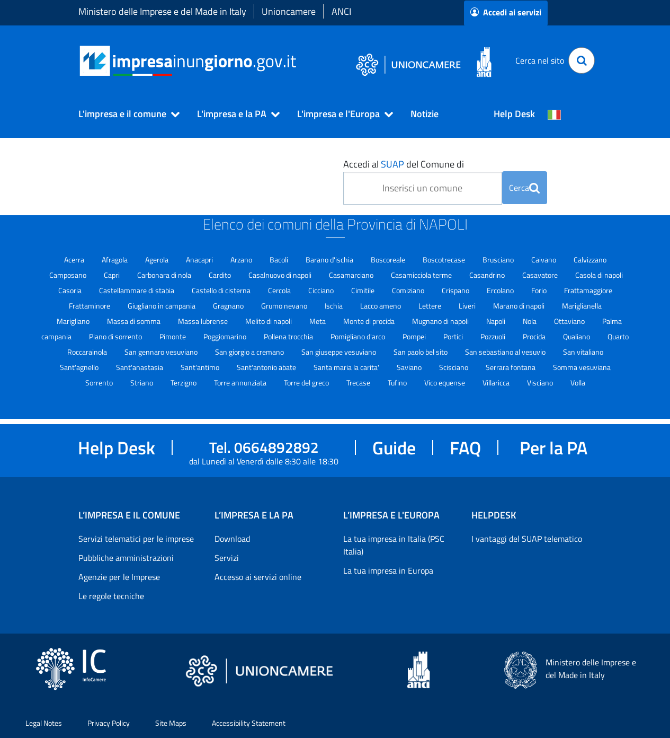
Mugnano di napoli (441, 321)
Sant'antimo (201, 367)
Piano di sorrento (116, 336)
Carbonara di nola (165, 274)
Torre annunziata (241, 382)
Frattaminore (90, 305)
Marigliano (74, 321)
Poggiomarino (225, 336)
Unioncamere (289, 11)
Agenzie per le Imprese (119, 576)
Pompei (415, 336)
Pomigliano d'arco (358, 336)
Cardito (221, 274)
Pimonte (173, 336)
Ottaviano (570, 321)
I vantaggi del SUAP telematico (526, 538)
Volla (577, 382)
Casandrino (487, 274)
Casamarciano (352, 274)
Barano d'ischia (330, 259)
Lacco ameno (381, 305)
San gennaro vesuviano (161, 351)
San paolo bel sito (421, 351)
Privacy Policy (108, 722)
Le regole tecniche (111, 596)
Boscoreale (389, 259)
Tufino (398, 382)
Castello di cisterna (222, 290)
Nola (530, 321)
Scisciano (454, 367)
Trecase (359, 382)
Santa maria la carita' (347, 367)
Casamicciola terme (422, 274)
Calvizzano (590, 259)
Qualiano (577, 336)
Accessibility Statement (248, 722)
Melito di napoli (269, 321)
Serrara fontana (511, 367)
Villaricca (497, 382)
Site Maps (170, 722)
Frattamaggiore (588, 290)
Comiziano (409, 290)
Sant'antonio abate (267, 367)
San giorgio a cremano (250, 351)
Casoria (70, 290)
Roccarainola (88, 351)
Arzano (242, 259)
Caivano (544, 259)
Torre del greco (307, 382)
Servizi (227, 557)
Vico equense (445, 382)
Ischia (334, 305)
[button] (124, 114)
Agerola (157, 259)
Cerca (524, 187)
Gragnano (229, 305)
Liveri (468, 305)
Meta (318, 321)
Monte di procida (369, 321)
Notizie (424, 114)
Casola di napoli (599, 274)
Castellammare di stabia (137, 290)
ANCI (341, 11)
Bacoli (280, 259)
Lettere (430, 305)
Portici (453, 336)
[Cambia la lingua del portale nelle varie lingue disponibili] (554, 114)
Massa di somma (134, 321)
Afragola (115, 259)
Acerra (75, 259)
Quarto (618, 336)
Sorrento (99, 382)
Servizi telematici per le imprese (136, 538)
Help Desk (514, 114)
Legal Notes (43, 722)
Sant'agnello (80, 367)
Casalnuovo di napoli (280, 274)
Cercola (280, 290)
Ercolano (501, 290)
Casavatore (540, 274)
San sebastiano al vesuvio (506, 351)
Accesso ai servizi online (258, 576)
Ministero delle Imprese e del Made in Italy (162, 11)
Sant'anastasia (140, 367)
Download (232, 538)
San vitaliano (583, 351)
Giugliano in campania (162, 305)
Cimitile (363, 290)
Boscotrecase (445, 259)
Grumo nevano (285, 305)
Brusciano (499, 259)
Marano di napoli (519, 305)
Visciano (541, 382)
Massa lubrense (203, 321)
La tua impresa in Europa (388, 570)
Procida (535, 336)
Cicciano (321, 290)
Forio (539, 290)
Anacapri (200, 259)
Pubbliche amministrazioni (126, 557)
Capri (112, 274)
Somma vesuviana (582, 367)
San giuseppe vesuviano (339, 351)
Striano (142, 382)
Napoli (496, 321)
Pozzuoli (493, 336)
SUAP (392, 164)
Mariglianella (582, 305)
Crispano (456, 290)
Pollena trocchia (289, 336)
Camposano (68, 274)
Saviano (410, 367)
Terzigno (184, 382)
